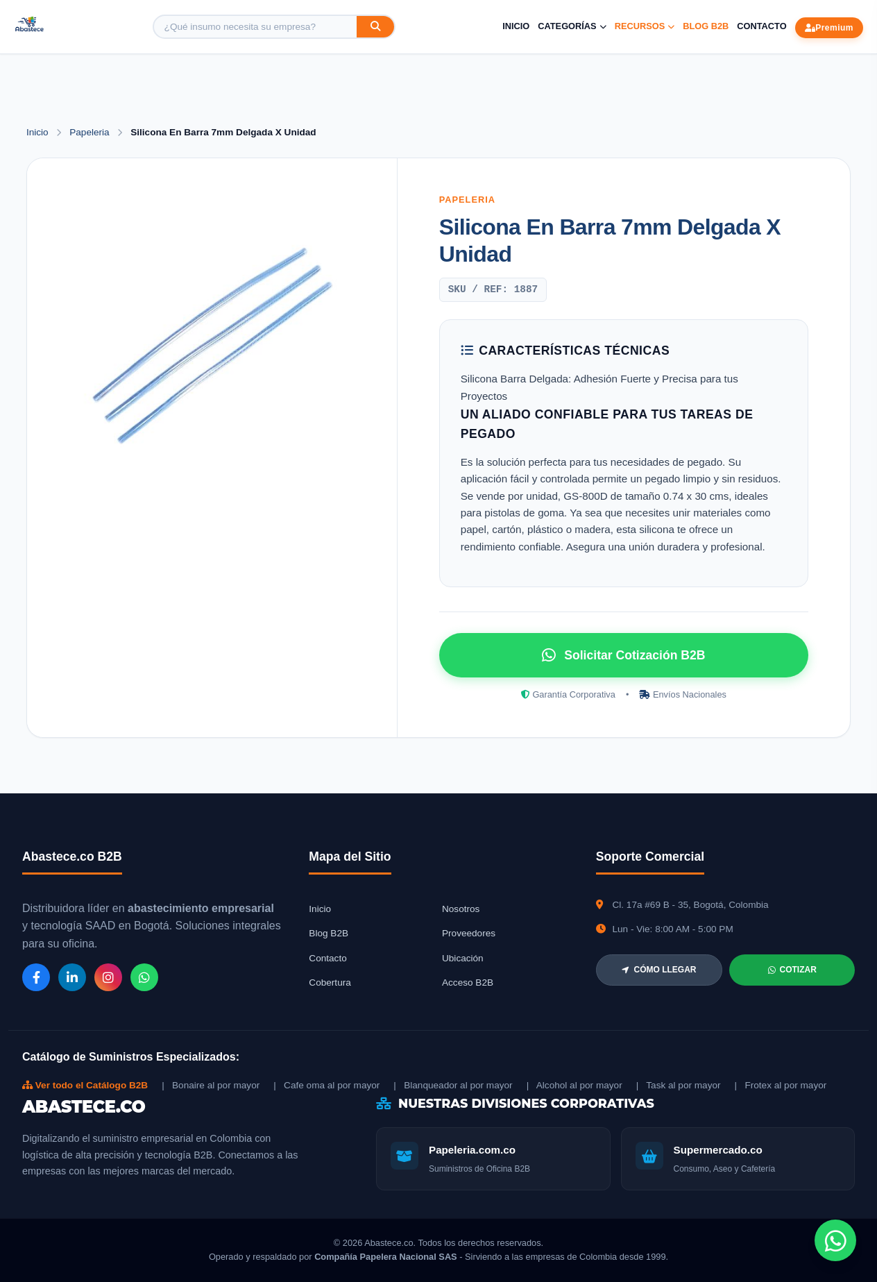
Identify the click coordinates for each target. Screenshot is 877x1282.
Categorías (572, 26)
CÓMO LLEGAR (659, 970)
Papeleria (90, 132)
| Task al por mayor (678, 1085)
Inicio (515, 26)
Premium (829, 28)
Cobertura (329, 982)
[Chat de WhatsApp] (835, 1240)
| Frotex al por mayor (781, 1085)
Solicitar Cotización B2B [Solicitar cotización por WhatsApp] (623, 655)
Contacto (761, 26)
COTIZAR (792, 970)
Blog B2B (706, 26)
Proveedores (468, 933)
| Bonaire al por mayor (210, 1085)
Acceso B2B (467, 982)
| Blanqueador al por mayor (452, 1085)
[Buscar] (375, 26)
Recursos (645, 26)
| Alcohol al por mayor (574, 1085)
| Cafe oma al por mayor (326, 1085)
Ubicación (463, 958)
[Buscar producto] (255, 26)
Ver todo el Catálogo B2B (85, 1085)
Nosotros (460, 909)
